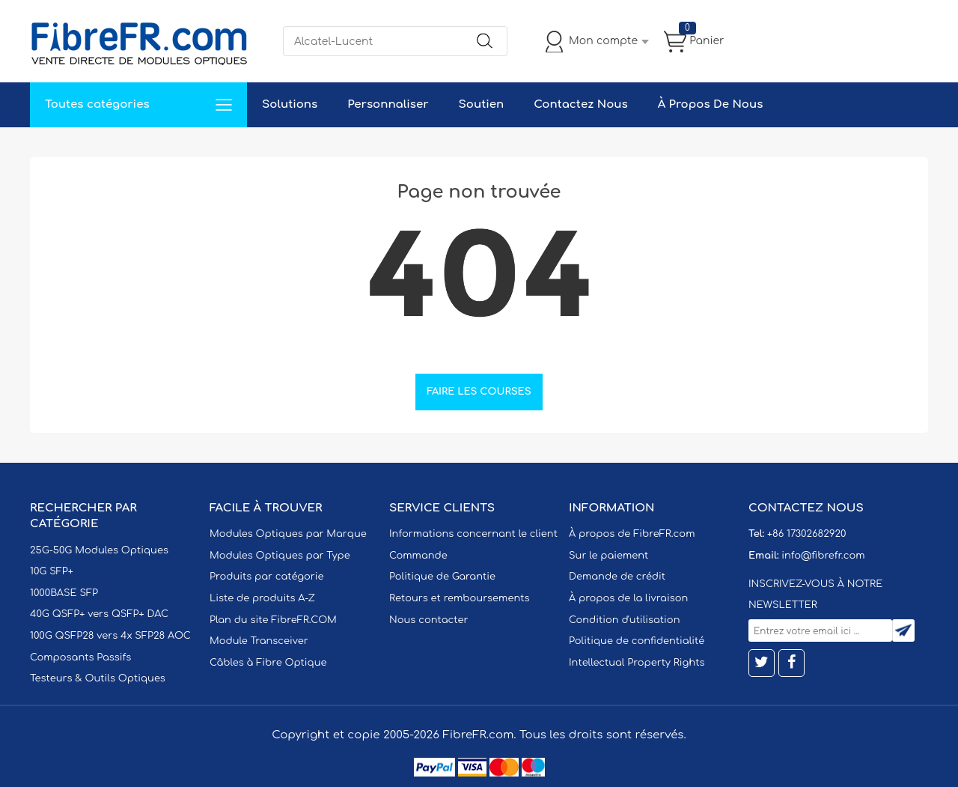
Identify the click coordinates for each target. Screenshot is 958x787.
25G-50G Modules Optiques (99, 550)
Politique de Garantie (442, 576)
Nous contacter (428, 620)
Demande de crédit (617, 576)
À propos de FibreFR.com (632, 534)
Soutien (481, 104)
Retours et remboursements (459, 598)
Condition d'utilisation (624, 620)
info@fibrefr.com (822, 555)
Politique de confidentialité (636, 641)
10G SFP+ (51, 571)
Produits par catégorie (267, 576)
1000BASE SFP (64, 593)
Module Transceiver (259, 641)
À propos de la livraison (628, 598)
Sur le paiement (608, 555)
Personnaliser (387, 104)
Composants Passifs (80, 657)
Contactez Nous (580, 104)
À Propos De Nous (710, 104)
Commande (418, 555)
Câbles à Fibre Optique (268, 662)
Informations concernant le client (473, 534)
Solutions (289, 104)
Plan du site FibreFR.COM (273, 620)
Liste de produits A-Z (262, 598)
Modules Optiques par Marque (288, 534)
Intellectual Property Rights (636, 662)
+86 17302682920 (806, 534)
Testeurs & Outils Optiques (97, 678)
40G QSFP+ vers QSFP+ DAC (99, 614)
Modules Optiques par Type (280, 555)
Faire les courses (479, 391)
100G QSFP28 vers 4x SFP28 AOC (110, 635)
